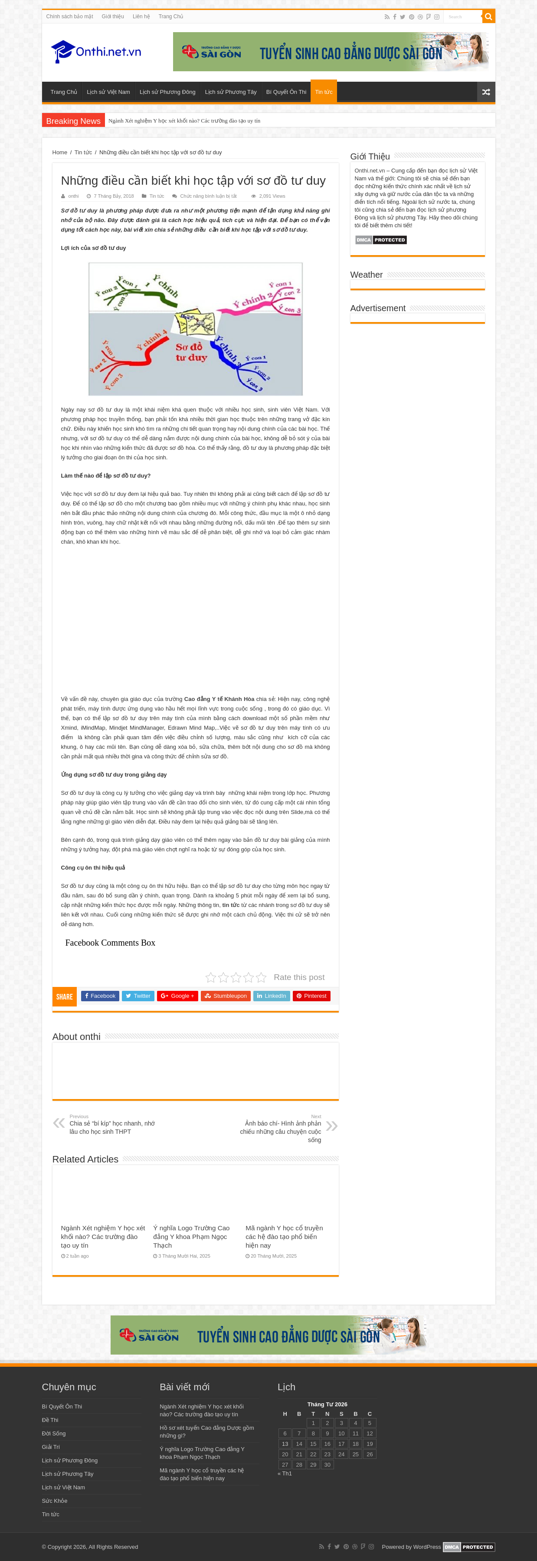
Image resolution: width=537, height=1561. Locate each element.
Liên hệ (141, 16)
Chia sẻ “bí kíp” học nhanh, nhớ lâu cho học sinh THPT (114, 1124)
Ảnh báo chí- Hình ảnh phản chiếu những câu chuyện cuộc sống (276, 1128)
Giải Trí (51, 1447)
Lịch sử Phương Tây (231, 92)
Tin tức (323, 92)
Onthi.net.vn (370, 170)
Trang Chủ (171, 16)
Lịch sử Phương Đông (168, 92)
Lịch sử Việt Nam (108, 92)
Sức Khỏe (55, 1501)
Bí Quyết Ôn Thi (286, 92)
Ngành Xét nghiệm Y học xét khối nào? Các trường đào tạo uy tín (184, 120)
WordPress (427, 1547)
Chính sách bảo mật (69, 16)
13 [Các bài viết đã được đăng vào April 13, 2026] (285, 1444)
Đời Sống (54, 1433)
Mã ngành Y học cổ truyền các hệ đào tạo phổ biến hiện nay (284, 1236)
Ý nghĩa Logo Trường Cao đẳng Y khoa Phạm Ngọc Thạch (191, 1236)
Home (60, 152)
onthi (74, 196)
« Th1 (285, 1473)
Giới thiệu (113, 16)
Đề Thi (50, 1420)
